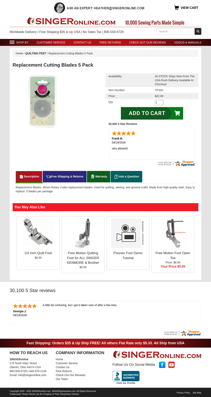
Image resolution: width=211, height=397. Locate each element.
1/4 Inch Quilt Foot (38, 253)
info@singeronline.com (32, 375)
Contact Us (82, 42)
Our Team (62, 379)
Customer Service (51, 42)
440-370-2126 (37, 371)
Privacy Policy (183, 392)
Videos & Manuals (187, 42)
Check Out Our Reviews (147, 42)
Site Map (197, 392)
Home (19, 53)
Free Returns (110, 42)
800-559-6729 (18, 371)
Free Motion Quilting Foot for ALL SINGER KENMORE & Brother (83, 258)
